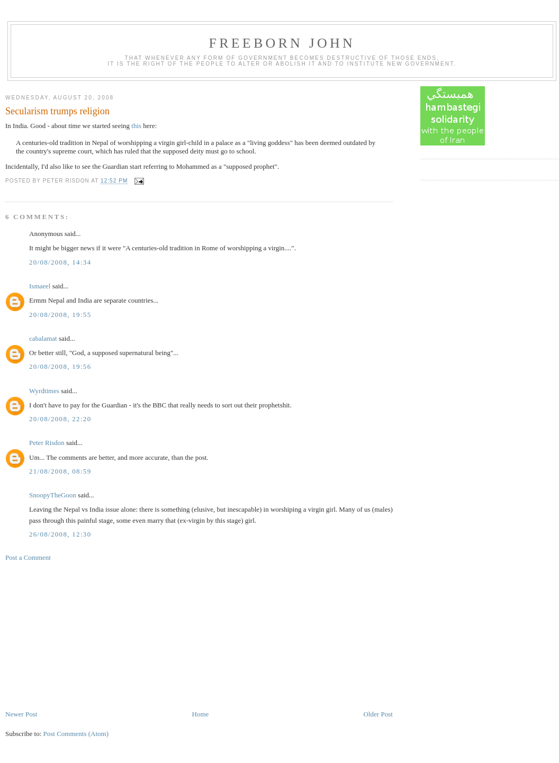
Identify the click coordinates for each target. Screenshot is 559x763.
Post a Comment (28, 557)
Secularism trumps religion (57, 111)
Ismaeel (39, 286)
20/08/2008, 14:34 (60, 262)
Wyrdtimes (44, 391)
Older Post (378, 714)
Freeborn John (282, 43)
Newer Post (21, 714)
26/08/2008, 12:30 (60, 534)
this (136, 126)
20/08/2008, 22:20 (60, 419)
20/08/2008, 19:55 (60, 315)
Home (200, 714)
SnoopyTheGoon (52, 495)
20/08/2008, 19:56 (60, 366)
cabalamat (43, 338)
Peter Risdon (47, 443)
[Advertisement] (84, 635)
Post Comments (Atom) (76, 734)
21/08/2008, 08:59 (60, 471)
